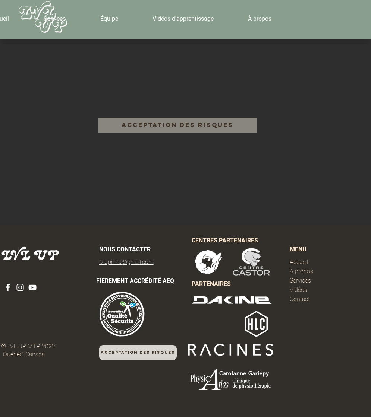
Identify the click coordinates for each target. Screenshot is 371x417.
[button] (54, 19)
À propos (301, 271)
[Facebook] (8, 287)
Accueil (299, 261)
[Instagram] (20, 287)
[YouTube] (32, 287)
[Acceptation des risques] (177, 125)
